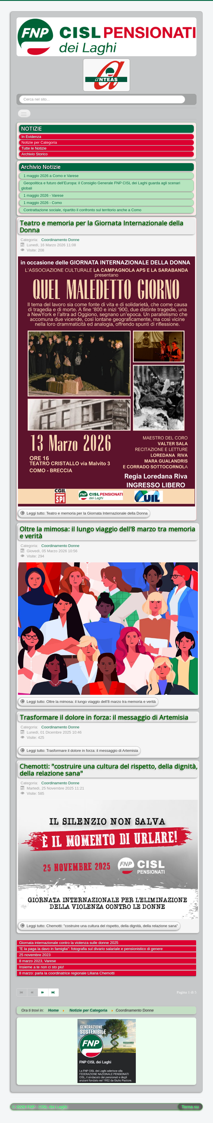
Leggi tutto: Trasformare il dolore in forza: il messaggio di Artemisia (79, 750)
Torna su (190, 1106)
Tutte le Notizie (33, 148)
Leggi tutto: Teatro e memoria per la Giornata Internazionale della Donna (84, 513)
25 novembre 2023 (34, 955)
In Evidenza (31, 136)
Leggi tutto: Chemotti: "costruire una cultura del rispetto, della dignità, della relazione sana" (99, 926)
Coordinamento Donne (60, 240)
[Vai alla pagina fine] (53, 992)
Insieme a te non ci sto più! (41, 967)
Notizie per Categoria (39, 142)
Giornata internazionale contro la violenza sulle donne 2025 (68, 942)
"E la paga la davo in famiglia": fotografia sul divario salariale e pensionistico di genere (91, 949)
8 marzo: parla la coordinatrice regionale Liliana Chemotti (67, 973)
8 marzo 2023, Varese (37, 961)
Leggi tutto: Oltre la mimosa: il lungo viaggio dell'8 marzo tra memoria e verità (88, 701)
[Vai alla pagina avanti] (43, 992)
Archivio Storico (34, 154)
